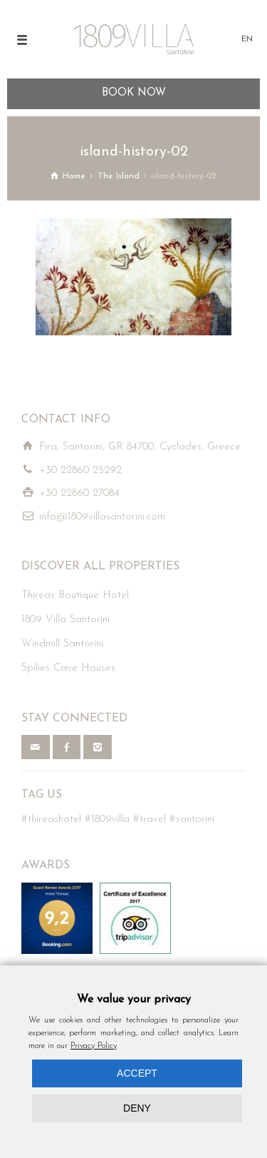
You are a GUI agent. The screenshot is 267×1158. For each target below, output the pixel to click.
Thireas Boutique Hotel (75, 595)
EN (247, 39)
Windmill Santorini (62, 644)
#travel (149, 819)
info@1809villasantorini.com (102, 517)
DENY (137, 1108)
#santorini (191, 819)
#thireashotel (51, 819)
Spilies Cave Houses (68, 668)
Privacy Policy (93, 1046)
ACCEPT (137, 1073)
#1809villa (107, 819)
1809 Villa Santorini (65, 619)
